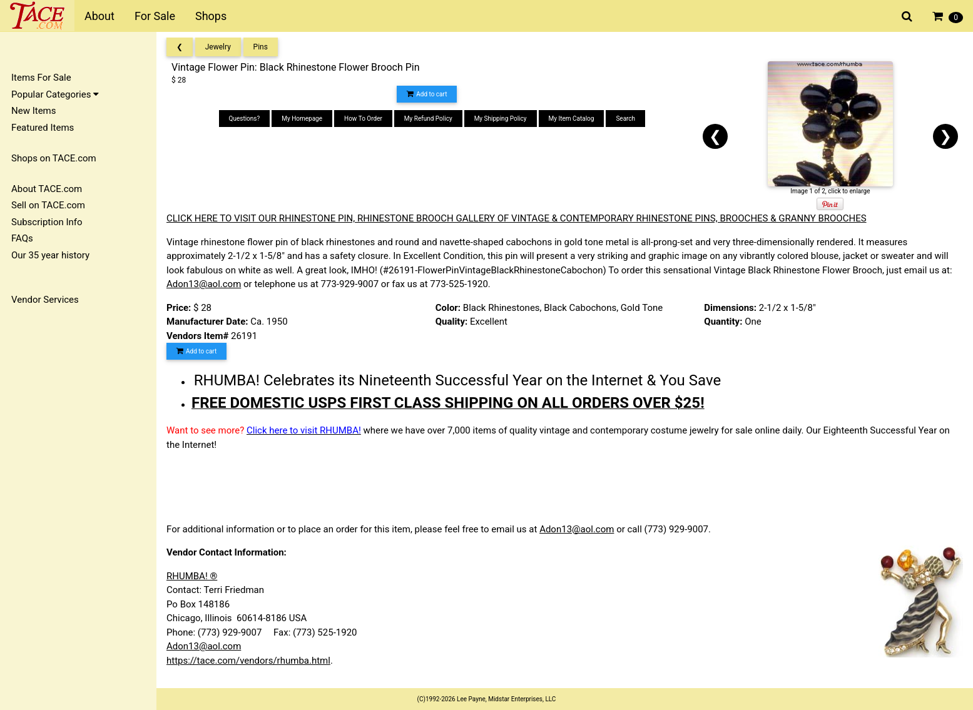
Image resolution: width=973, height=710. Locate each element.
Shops (211, 16)
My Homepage (302, 118)
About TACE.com (46, 189)
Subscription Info (47, 222)
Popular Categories (55, 94)
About (99, 16)
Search (625, 118)
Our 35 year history (50, 255)
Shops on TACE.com (53, 158)
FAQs (22, 238)
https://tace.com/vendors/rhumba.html (248, 660)
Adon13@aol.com (203, 284)
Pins (260, 47)
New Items (33, 110)
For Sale (155, 16)
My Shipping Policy (500, 118)
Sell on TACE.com (48, 205)
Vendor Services (45, 299)
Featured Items (42, 127)
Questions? (244, 118)
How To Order (363, 118)
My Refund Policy (428, 118)
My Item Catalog (571, 118)
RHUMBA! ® (191, 576)
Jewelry (218, 47)
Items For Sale (41, 77)
